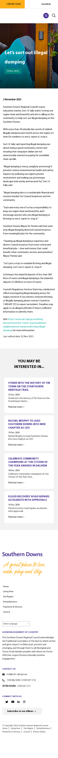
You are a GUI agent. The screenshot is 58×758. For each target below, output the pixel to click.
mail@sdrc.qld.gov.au (17, 674)
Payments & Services (11, 731)
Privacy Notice (39, 731)
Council (27, 731)
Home (5, 728)
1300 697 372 (23, 686)
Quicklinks (46, 4)
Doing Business (43, 728)
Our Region (28, 728)
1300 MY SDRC (13, 4)
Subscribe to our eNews (20, 711)
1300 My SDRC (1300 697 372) (21, 680)
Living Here (15, 728)
